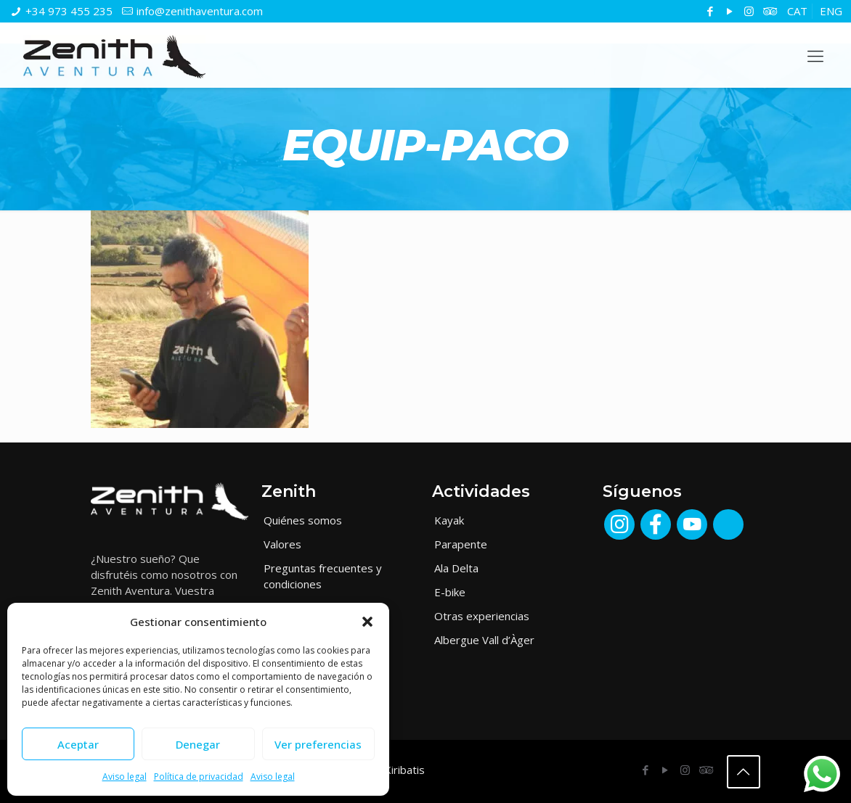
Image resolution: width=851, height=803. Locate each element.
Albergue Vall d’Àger (484, 640)
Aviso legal (124, 776)
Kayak (449, 520)
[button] (367, 621)
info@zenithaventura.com (200, 11)
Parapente (460, 544)
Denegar (198, 744)
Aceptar (78, 744)
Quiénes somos (303, 520)
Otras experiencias (481, 616)
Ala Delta (456, 568)
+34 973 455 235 (69, 11)
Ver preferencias (318, 744)
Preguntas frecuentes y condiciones (323, 576)
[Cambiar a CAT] (797, 11)
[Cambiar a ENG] (831, 11)
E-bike (449, 592)
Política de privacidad (198, 776)
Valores (282, 544)
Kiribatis (404, 769)
